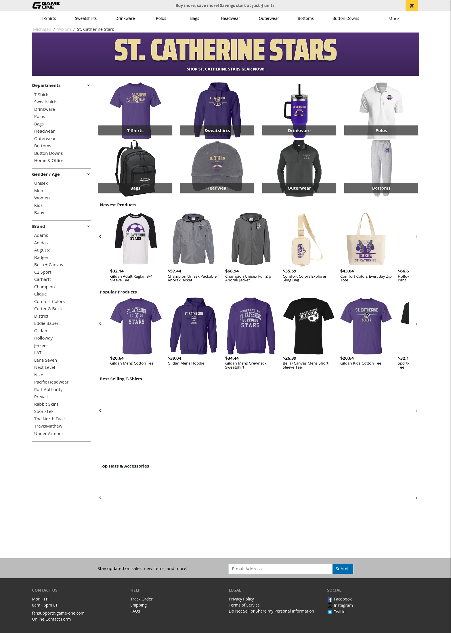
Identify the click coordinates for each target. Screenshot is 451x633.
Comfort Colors (49, 301)
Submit (343, 568)
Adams (41, 235)
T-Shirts (49, 18)
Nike (38, 374)
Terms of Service (244, 605)
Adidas (41, 242)
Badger (41, 257)
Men (38, 190)
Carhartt (42, 279)
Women (42, 197)
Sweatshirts (86, 18)
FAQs (135, 611)
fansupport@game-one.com (58, 613)
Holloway (43, 337)
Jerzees (41, 345)
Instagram (340, 605)
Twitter (337, 611)
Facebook (339, 599)
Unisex (41, 183)
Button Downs (345, 18)
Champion (44, 286)
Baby (39, 212)
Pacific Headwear (51, 382)
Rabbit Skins (46, 404)
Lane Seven (45, 360)
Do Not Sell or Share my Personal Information (271, 611)
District (41, 316)
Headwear (230, 18)
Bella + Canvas (48, 264)
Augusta (42, 249)
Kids (38, 205)
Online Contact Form (51, 619)
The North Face (49, 418)
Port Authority (48, 389)
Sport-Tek (43, 411)
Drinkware (125, 18)
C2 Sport (42, 272)
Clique (40, 293)
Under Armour (49, 433)
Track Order (141, 599)
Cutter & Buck (48, 308)
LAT (38, 352)
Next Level (44, 367)
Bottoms (306, 18)
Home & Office (49, 160)
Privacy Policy (241, 599)
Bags (194, 18)
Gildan (40, 330)
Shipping (138, 605)
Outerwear (269, 18)
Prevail (41, 396)
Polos (161, 18)
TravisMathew (48, 426)
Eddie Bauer (46, 323)
